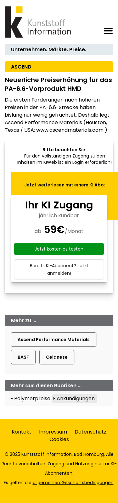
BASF (23, 357)
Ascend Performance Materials (54, 339)
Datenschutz (90, 431)
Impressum (53, 431)
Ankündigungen (76, 398)
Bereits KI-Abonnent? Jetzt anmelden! (59, 269)
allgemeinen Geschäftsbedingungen (73, 482)
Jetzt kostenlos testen (59, 249)
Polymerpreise (32, 398)
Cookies (59, 439)
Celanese (57, 357)
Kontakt (21, 431)
